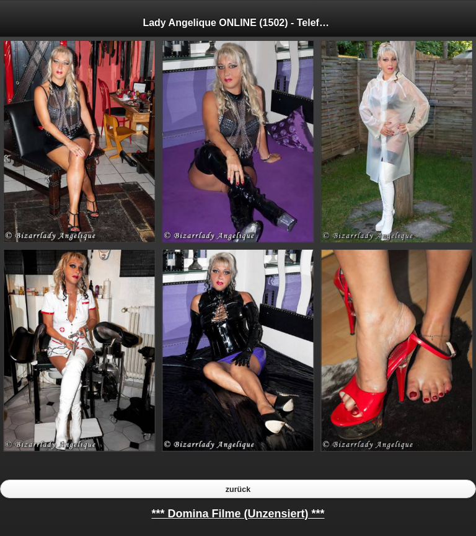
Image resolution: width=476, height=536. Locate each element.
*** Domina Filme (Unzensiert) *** (237, 513)
